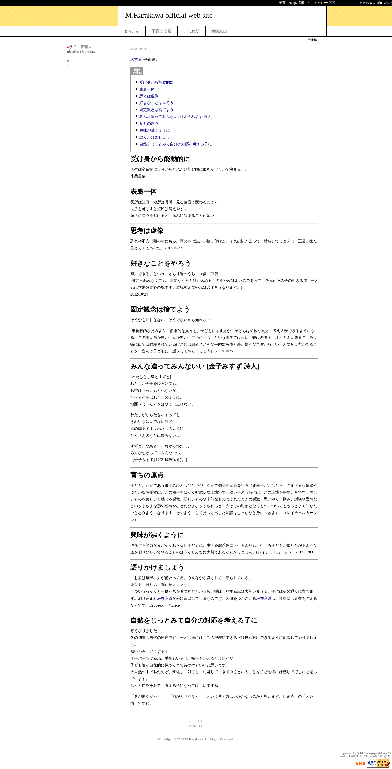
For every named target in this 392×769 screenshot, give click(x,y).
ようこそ (132, 31)
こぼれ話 (191, 31)
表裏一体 (148, 89)
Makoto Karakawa (83, 52)
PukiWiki (354, 756)
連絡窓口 (219, 31)
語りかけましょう (154, 137)
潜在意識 (164, 598)
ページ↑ (196, 721)
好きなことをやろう (156, 103)
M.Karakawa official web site (168, 15)
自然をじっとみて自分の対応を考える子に (175, 144)
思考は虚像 (148, 96)
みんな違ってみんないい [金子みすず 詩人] (175, 117)
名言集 (136, 60)
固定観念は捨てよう (156, 110)
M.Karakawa (194, 739)
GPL (380, 756)
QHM (387, 756)
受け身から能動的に (156, 82)
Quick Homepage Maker (371, 753)
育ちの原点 (148, 124)
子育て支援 (161, 31)
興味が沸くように (154, 130)
